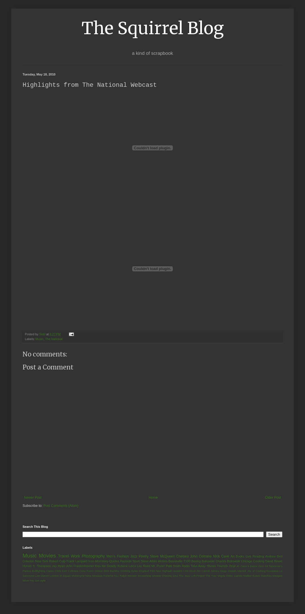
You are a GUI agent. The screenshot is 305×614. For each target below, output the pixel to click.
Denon (99, 571)
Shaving (167, 576)
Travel (63, 556)
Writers (162, 561)
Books (240, 556)
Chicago (246, 561)
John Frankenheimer (80, 566)
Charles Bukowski (227, 561)
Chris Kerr (61, 571)
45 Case (241, 566)
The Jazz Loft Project (192, 576)
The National (53, 339)
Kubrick (122, 566)
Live (248, 556)
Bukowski (208, 561)
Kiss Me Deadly (105, 566)
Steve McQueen (162, 557)
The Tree (211, 576)
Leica (132, 566)
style (43, 580)
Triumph (222, 566)
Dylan (134, 571)
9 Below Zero (256, 566)
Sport (136, 561)
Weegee (277, 576)
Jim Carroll (203, 571)
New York (41, 561)
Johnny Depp (219, 571)
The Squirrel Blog (153, 28)
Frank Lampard (77, 561)
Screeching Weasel (149, 576)
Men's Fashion (117, 557)
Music (39, 339)
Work (75, 556)
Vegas (221, 576)
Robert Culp (57, 561)
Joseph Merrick (237, 571)
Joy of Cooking (256, 571)
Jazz (133, 557)
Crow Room (86, 571)
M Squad (65, 576)
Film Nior (155, 571)
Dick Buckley (111, 571)
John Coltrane (201, 557)
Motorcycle (77, 576)
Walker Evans (251, 576)
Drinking (125, 571)
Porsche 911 (111, 576)
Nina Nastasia (94, 576)
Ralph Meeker (128, 576)
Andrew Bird (273, 556)
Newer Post (33, 498)
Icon (91, 561)
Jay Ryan (58, 566)
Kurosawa (272, 571)
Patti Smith (173, 566)
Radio (186, 566)
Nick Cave (221, 557)
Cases (50, 571)
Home (153, 498)
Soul (175, 576)
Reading (258, 556)
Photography (93, 556)
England (144, 571)
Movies (47, 556)
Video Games (234, 576)
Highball (167, 571)
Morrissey (101, 561)
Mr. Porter (158, 566)
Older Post (273, 498)
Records (125, 561)
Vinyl (232, 566)
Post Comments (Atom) (61, 506)
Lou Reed (143, 566)
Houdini (177, 571)
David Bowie (274, 561)
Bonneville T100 (179, 561)
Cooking (258, 561)
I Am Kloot (189, 571)
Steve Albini (149, 561)
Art (232, 556)
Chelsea (182, 557)
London (54, 576)
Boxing (196, 561)
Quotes (114, 561)
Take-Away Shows (203, 566)
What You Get (31, 580)
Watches (266, 576)
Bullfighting (38, 571)
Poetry (144, 557)
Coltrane (73, 571)
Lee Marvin (42, 576)
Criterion (28, 561)
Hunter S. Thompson (37, 566)
